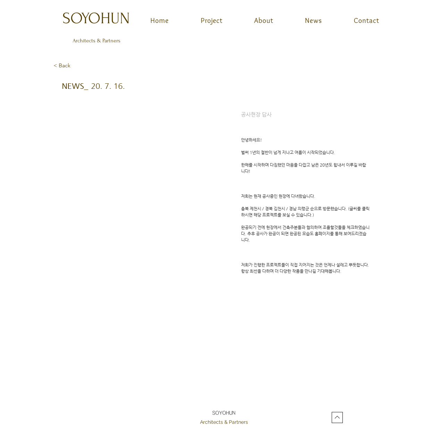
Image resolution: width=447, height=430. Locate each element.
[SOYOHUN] (97, 18)
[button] (76, 66)
